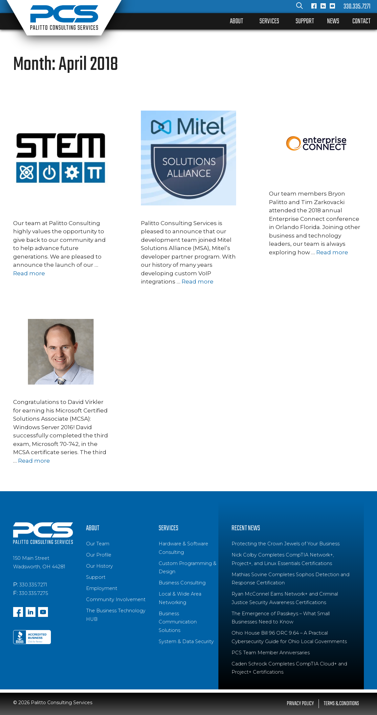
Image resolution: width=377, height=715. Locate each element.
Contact (361, 21)
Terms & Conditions (341, 703)
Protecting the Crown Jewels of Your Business (286, 544)
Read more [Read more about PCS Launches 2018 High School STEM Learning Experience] (29, 273)
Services (269, 21)
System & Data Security (186, 641)
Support (305, 21)
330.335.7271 (357, 6)
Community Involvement (115, 599)
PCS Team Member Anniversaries (271, 653)
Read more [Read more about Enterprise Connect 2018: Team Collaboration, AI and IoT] (332, 252)
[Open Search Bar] (299, 6)
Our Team (97, 544)
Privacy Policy (300, 703)
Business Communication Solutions (178, 622)
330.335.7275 (33, 593)
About (236, 21)
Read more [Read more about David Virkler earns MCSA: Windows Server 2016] (34, 460)
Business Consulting (182, 583)
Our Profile (98, 555)
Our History (99, 566)
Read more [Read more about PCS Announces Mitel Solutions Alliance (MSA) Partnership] (197, 281)
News (333, 21)
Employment (101, 588)
